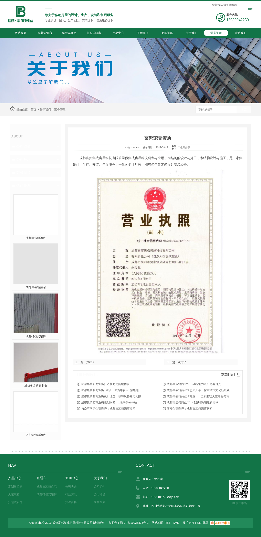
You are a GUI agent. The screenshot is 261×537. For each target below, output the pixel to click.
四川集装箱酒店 (36, 435)
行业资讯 (71, 494)
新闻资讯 (167, 33)
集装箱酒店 (45, 33)
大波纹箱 (14, 494)
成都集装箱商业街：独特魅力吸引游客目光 (194, 384)
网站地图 (157, 522)
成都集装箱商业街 (35, 385)
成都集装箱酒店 (36, 238)
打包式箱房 (94, 33)
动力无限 (202, 522)
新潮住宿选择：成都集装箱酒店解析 (189, 408)
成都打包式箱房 (36, 336)
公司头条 (71, 486)
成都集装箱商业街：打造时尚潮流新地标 (192, 402)
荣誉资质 (216, 33)
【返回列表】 (227, 374)
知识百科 (71, 502)
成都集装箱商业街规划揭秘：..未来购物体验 (109, 402)
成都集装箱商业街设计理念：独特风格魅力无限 (111, 396)
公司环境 (23, 159)
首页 (33, 109)
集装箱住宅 (69, 33)
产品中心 (118, 33)
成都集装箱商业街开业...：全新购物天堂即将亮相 (198, 396)
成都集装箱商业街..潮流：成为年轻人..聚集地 (110, 390)
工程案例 (142, 33)
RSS (168, 522)
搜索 (243, 110)
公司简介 (23, 146)
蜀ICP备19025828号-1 (134, 522)
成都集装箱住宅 (36, 287)
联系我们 (240, 33)
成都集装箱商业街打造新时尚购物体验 (105, 384)
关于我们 (191, 33)
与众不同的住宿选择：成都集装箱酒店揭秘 (108, 408)
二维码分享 (184, 147)
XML (176, 522)
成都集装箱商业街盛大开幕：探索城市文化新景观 (198, 390)
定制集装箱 (15, 486)
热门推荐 (23, 186)
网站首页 (20, 33)
